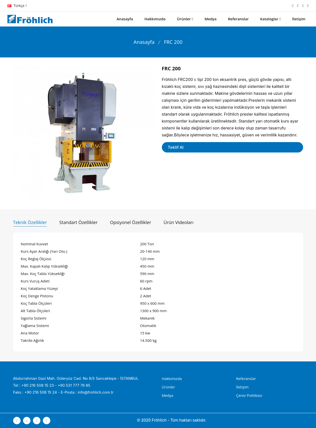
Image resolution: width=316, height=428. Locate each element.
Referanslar (238, 18)
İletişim (298, 18)
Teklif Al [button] (176, 147)
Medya (210, 18)
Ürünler (185, 18)
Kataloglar (270, 18)
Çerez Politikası (249, 395)
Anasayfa (124, 18)
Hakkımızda (155, 18)
